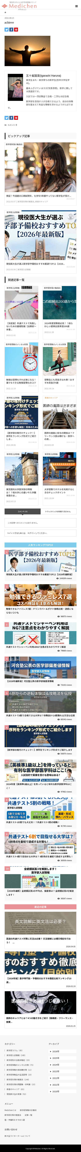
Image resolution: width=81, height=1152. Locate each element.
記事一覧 (28, 1115)
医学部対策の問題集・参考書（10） (21, 1084)
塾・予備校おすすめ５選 (15, 1120)
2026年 (55, 1051)
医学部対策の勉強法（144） (18, 1079)
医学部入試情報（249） (16, 1055)
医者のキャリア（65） (16, 1089)
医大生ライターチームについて (17, 1136)
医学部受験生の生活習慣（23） (20, 1075)
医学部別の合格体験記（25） (19, 1060)
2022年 (55, 1078)
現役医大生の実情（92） (17, 1094)
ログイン (31, 533)
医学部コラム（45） (15, 1050)
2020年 (55, 1091)
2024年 (55, 1064)
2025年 (55, 1057)
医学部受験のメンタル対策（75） (20, 1065)
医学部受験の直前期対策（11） (20, 1070)
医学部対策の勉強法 (13, 1115)
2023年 (55, 1071)
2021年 (55, 1084)
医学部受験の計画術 (28, 1110)
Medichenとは (10, 1110)
